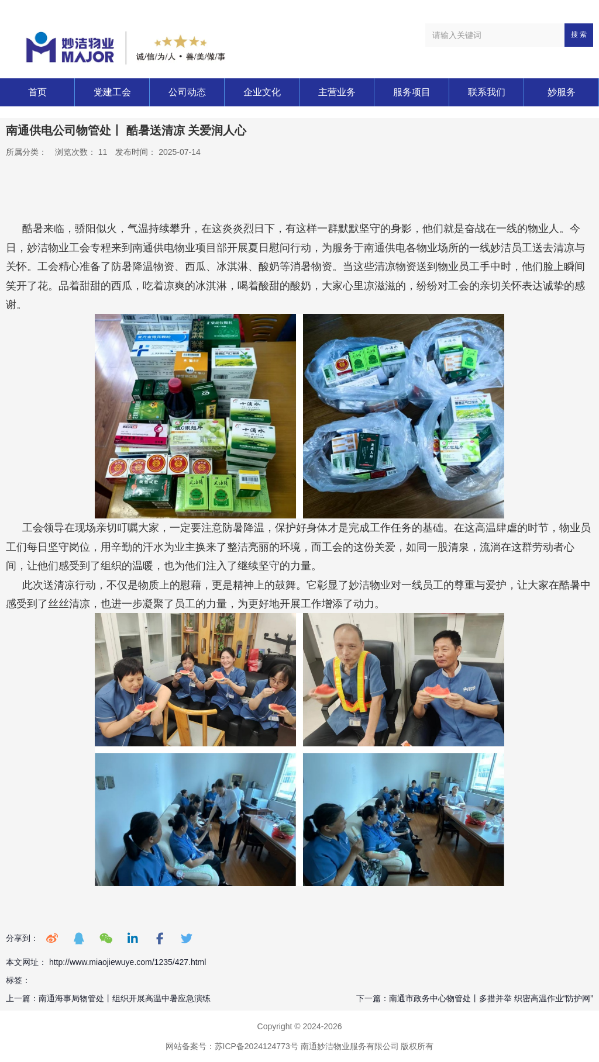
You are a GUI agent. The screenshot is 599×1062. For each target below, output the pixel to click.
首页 (37, 92)
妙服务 (562, 92)
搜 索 (579, 34)
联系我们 (486, 92)
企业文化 (262, 92)
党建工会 (112, 92)
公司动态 (187, 92)
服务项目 (412, 92)
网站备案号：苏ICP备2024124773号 (232, 1046)
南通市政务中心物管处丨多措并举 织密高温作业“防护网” (491, 998)
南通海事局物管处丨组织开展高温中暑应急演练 (125, 998)
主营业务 (337, 92)
